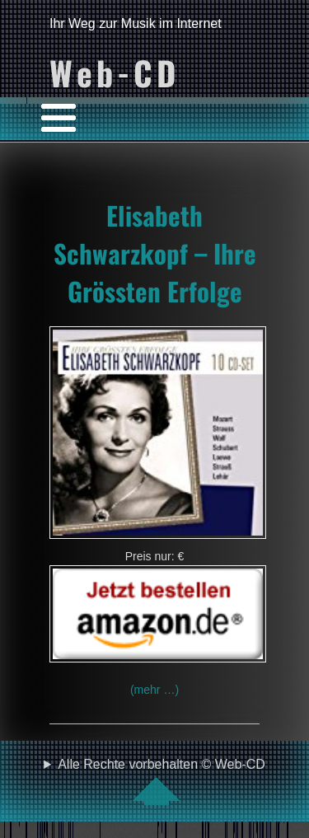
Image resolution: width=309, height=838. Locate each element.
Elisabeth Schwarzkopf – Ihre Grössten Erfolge (155, 253)
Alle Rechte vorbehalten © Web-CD (161, 781)
